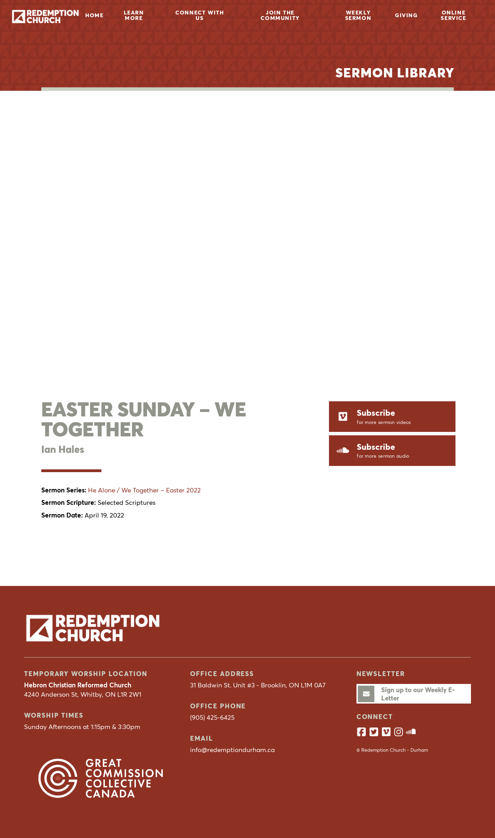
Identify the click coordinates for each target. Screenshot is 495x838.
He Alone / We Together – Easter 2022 (144, 490)
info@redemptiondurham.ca (232, 750)
